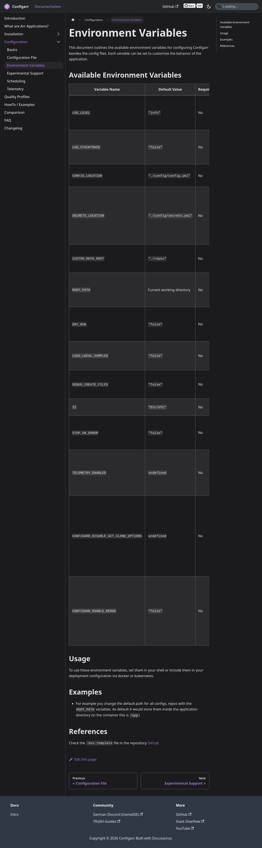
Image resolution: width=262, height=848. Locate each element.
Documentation (48, 6)
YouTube (185, 828)
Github (153, 743)
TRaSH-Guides (106, 821)
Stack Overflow (190, 821)
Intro (14, 814)
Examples (226, 39)
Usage (224, 33)
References (227, 46)
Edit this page (83, 759)
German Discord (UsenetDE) (118, 814)
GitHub (170, 6)
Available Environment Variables (235, 24)
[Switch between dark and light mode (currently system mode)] (208, 6)
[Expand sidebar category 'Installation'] (58, 34)
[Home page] (73, 20)
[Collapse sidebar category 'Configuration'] (58, 41)
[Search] (237, 6)
